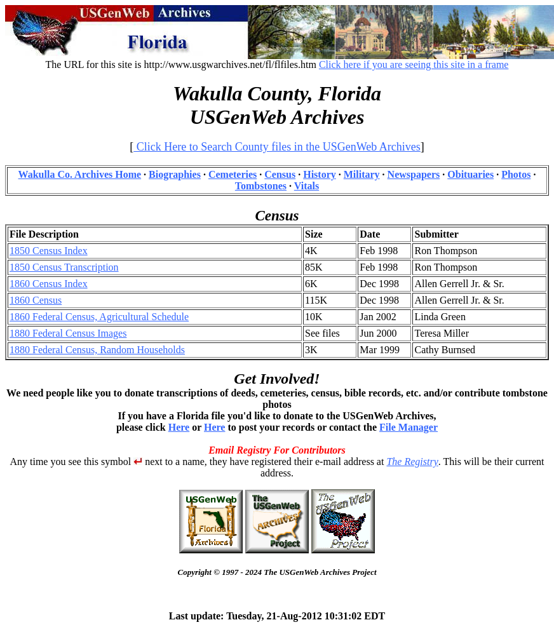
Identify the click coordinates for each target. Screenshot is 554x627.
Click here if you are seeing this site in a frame (414, 64)
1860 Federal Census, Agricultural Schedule (99, 316)
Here (178, 427)
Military (362, 174)
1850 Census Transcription (64, 267)
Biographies (175, 174)
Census (279, 174)
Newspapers (414, 174)
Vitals (306, 185)
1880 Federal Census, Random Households (97, 349)
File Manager (408, 427)
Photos (515, 174)
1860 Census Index (49, 283)
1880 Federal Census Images (68, 333)
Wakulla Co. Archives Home (80, 174)
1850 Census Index (49, 250)
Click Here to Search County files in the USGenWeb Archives (276, 146)
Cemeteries (232, 174)
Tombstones (261, 185)
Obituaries (470, 174)
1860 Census (36, 300)
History (319, 174)
